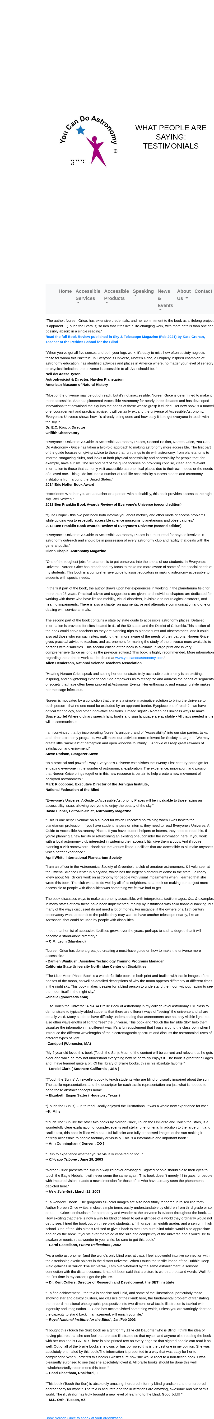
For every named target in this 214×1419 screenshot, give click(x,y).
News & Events (165, 298)
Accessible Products (116, 295)
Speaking (143, 291)
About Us (184, 295)
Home (65, 291)
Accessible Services (88, 295)
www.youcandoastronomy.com (139, 658)
